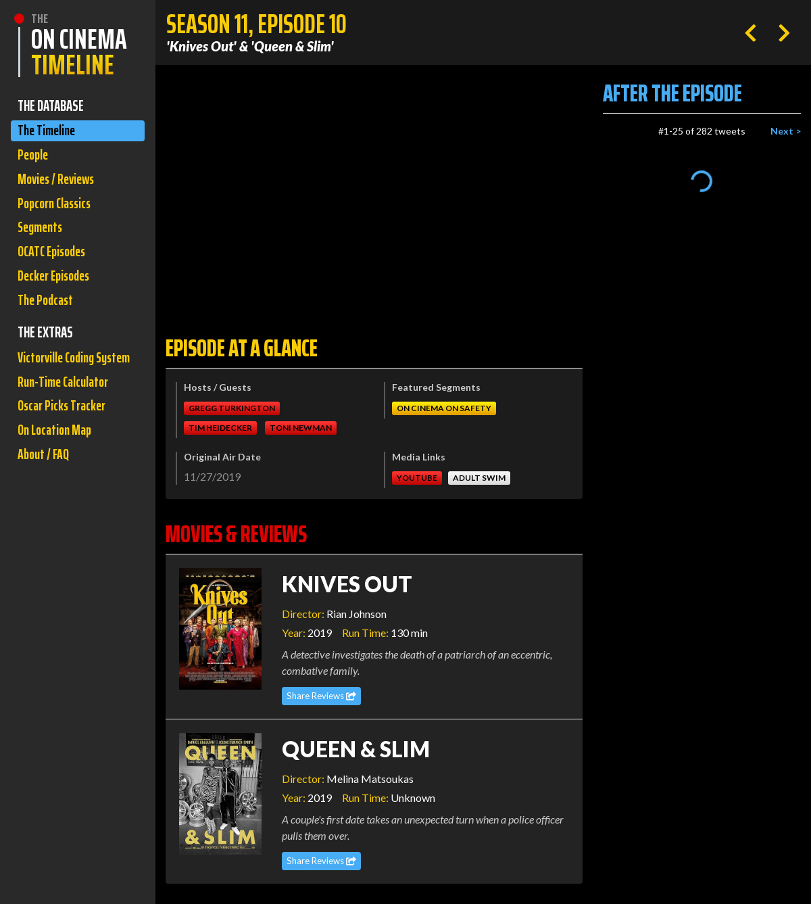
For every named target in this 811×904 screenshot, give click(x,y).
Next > (785, 131)
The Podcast (47, 311)
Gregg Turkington (232, 408)
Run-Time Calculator (66, 419)
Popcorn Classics (57, 208)
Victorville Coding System (59, 382)
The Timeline (48, 131)
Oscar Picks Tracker (65, 444)
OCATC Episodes (55, 260)
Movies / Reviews (59, 183)
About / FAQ (45, 496)
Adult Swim (479, 478)
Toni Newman (301, 428)
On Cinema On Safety (444, 408)
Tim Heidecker (220, 428)
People (34, 157)
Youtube (417, 478)
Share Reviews (321, 695)
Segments (42, 234)
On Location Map (57, 470)
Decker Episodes (57, 286)
